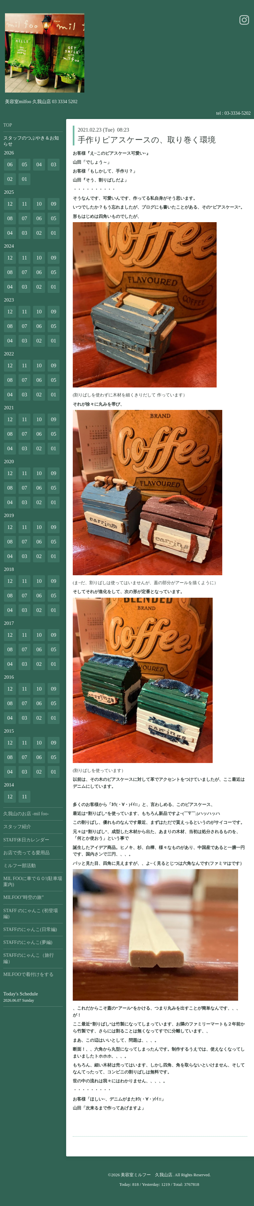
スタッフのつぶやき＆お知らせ (31, 141)
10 (39, 204)
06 (10, 164)
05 (24, 164)
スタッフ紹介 (17, 826)
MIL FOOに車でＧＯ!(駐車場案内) (32, 881)
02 (10, 179)
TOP (7, 125)
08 (10, 218)
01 (24, 179)
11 (24, 204)
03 (53, 164)
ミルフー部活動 (19, 865)
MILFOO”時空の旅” (23, 897)
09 (53, 204)
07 (24, 218)
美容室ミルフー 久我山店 (146, 1174)
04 (39, 164)
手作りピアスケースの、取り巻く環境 (147, 140)
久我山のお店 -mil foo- (26, 813)
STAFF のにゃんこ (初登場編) (30, 913)
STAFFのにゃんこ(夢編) (27, 942)
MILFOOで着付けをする (28, 974)
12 (10, 204)
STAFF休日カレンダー (26, 839)
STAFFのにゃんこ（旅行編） (28, 958)
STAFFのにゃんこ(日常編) (30, 929)
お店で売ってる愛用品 (26, 852)
